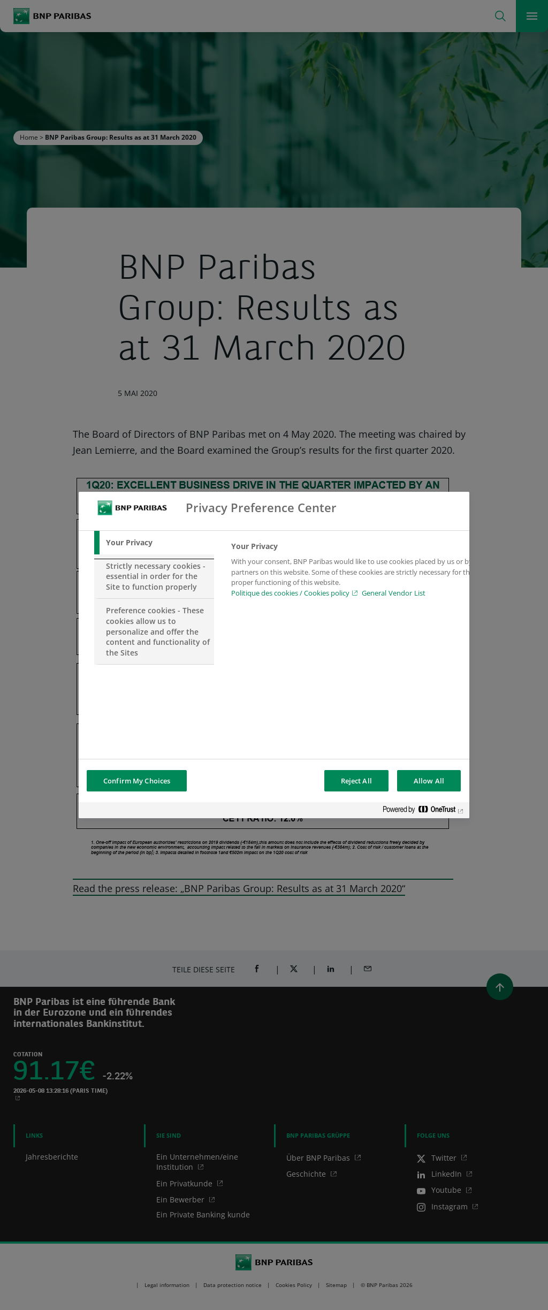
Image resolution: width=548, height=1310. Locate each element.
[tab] (154, 542)
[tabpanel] (353, 573)
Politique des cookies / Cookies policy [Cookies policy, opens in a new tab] (290, 593)
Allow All (429, 781)
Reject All (356, 781)
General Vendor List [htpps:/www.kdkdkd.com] (393, 593)
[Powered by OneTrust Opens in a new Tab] (423, 811)
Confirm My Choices (136, 781)
